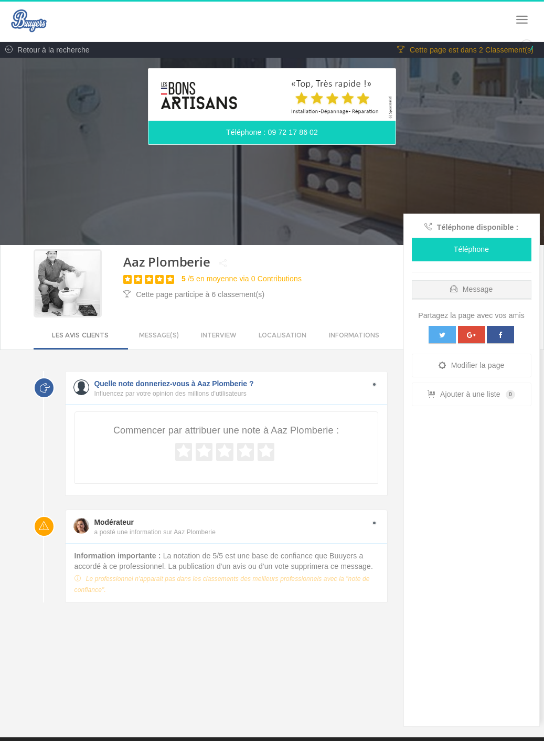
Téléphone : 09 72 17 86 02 (272, 132)
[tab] (471, 287)
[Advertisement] (471, 568)
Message (471, 289)
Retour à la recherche (45, 50)
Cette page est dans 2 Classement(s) (465, 50)
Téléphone (471, 249)
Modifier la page (472, 365)
